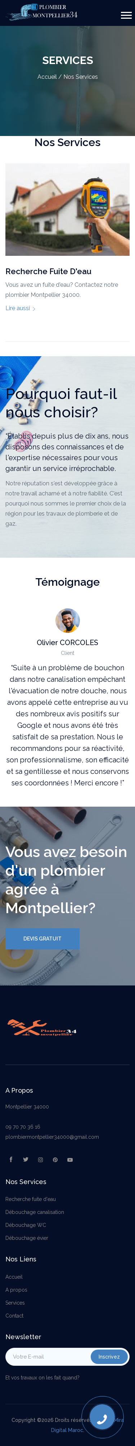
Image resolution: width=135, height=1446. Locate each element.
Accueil (47, 76)
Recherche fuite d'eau (30, 1199)
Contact (14, 1316)
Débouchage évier (26, 1238)
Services (15, 1303)
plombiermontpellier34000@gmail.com (52, 1137)
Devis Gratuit (42, 939)
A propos (16, 1290)
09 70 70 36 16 (22, 1127)
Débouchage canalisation (34, 1212)
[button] (125, 14)
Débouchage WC (25, 1225)
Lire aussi (20, 308)
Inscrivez (109, 1357)
